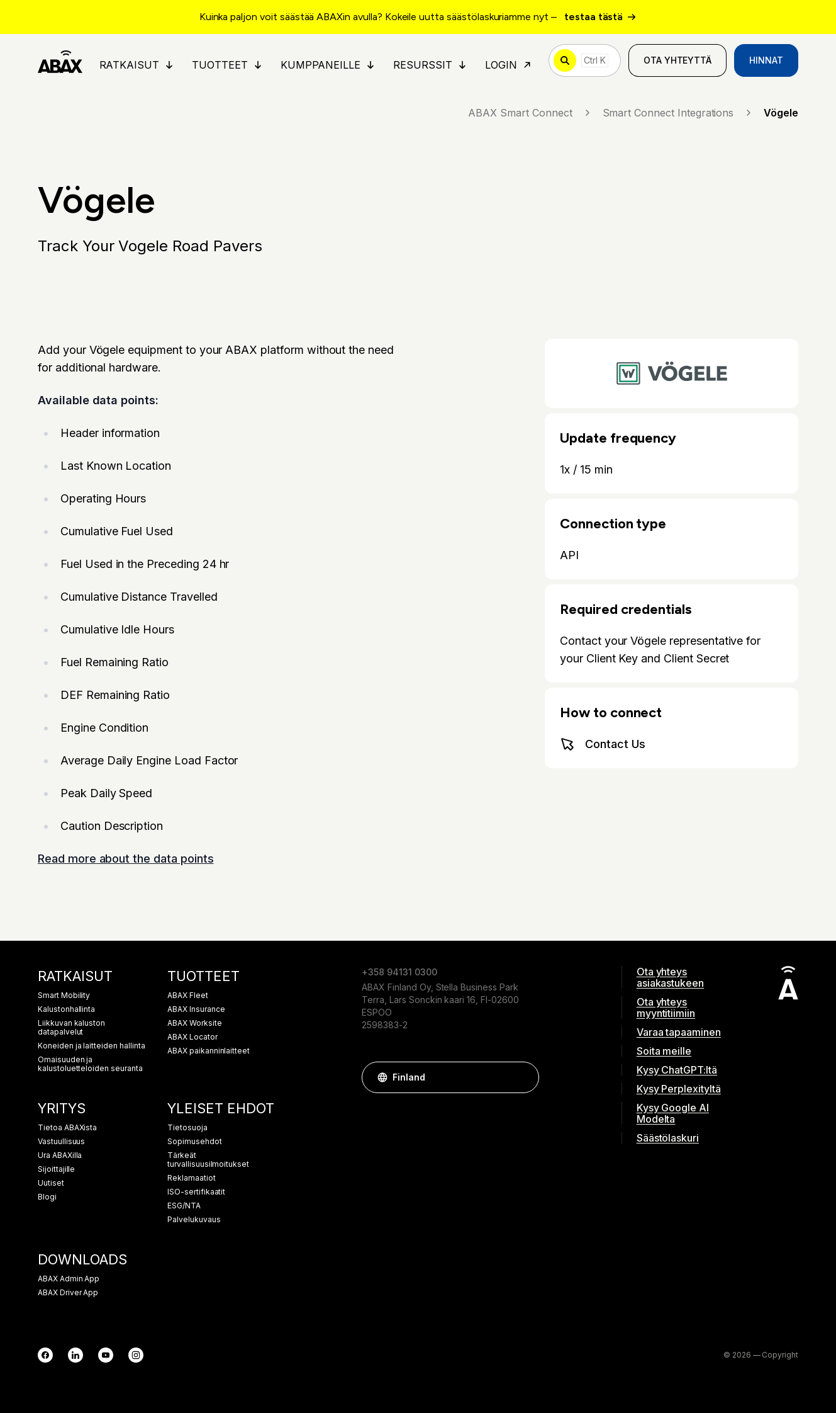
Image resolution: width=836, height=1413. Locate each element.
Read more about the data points (126, 858)
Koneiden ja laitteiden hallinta (91, 1045)
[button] (523, 1077)
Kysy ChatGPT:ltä (677, 1069)
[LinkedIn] (75, 1355)
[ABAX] (60, 60)
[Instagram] (135, 1355)
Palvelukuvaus (193, 1219)
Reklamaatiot (191, 1178)
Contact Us (602, 744)
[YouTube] (105, 1355)
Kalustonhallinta (66, 1009)
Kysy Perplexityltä (679, 1088)
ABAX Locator (192, 1037)
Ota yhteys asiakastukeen (670, 977)
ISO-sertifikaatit (196, 1192)
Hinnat (766, 60)
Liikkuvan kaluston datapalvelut (71, 1027)
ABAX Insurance (196, 1009)
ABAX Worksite (194, 1023)
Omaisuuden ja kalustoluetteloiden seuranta (90, 1064)
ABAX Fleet (187, 995)
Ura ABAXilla (60, 1155)
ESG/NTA (184, 1205)
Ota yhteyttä (677, 60)
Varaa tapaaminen (679, 1032)
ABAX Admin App (68, 1278)
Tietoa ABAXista (67, 1127)
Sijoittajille (56, 1169)
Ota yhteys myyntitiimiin (666, 1007)
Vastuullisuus (61, 1141)
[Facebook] (45, 1355)
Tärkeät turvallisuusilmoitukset (208, 1160)
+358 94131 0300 (399, 972)
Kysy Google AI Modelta (673, 1113)
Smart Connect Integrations (678, 112)
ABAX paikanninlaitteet (208, 1051)
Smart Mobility (64, 995)
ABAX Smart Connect (530, 112)
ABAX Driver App (68, 1292)
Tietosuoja (187, 1127)
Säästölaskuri (668, 1137)
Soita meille (664, 1051)
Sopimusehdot (194, 1141)
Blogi (47, 1197)
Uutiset (51, 1183)
